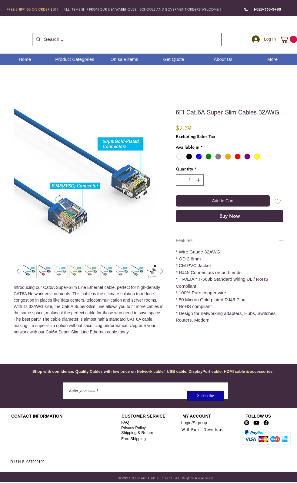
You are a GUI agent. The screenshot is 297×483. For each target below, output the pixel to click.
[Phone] (246, 9)
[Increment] (199, 180)
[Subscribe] (205, 396)
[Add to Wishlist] (277, 201)
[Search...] (126, 39)
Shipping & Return (137, 432)
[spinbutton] (189, 180)
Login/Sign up (194, 422)
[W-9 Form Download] (202, 429)
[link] (288, 39)
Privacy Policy (133, 427)
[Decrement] (180, 180)
